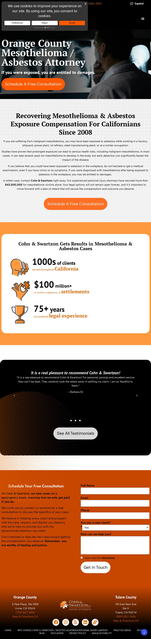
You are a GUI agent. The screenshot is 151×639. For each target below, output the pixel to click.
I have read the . (99, 557)
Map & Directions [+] (25, 616)
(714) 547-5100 (25, 612)
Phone (85, 510)
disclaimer (108, 557)
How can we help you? (96, 534)
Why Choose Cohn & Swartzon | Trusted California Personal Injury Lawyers (62, 630)
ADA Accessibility (102, 633)
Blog (42, 633)
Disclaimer (57, 633)
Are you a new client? (96, 522)
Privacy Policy (77, 633)
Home (8, 630)
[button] (142, 18)
